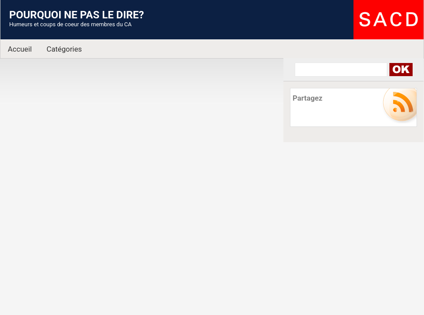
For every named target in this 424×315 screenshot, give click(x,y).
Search (400, 70)
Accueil (20, 49)
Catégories (64, 49)
